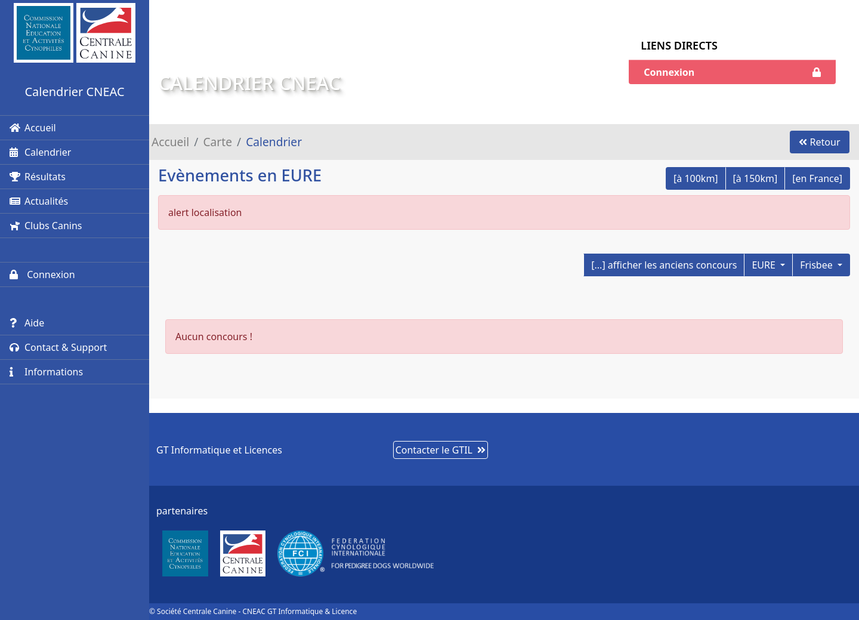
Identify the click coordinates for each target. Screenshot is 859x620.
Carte (217, 142)
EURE (765, 265)
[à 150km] (755, 178)
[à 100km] (695, 178)
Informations (46, 372)
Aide (27, 323)
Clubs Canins (46, 225)
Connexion (42, 274)
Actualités (39, 201)
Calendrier (40, 152)
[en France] (817, 178)
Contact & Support (58, 347)
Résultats (38, 176)
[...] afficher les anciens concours (664, 265)
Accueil (33, 128)
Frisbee (817, 265)
